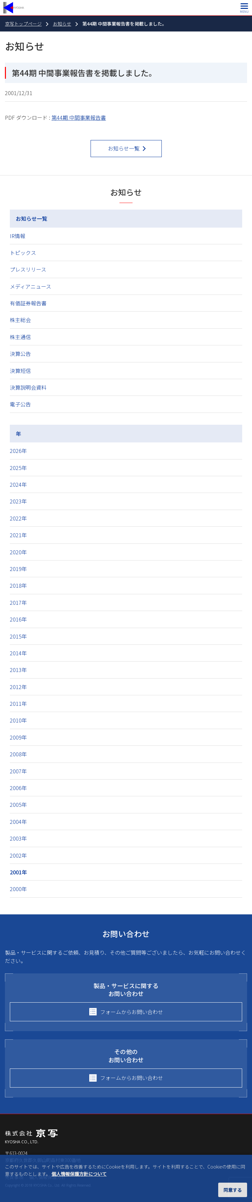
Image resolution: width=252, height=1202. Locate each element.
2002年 (18, 855)
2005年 (18, 804)
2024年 (18, 484)
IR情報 (17, 236)
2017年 (18, 602)
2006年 (18, 788)
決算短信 (20, 371)
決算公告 (20, 353)
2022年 (18, 518)
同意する (232, 1190)
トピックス (23, 252)
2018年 (18, 585)
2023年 (18, 501)
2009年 (18, 737)
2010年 (18, 720)
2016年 (18, 619)
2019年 (18, 569)
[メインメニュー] (244, 7)
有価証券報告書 (28, 303)
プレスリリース (28, 269)
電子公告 (20, 404)
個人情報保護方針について (79, 1174)
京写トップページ (23, 23)
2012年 (18, 687)
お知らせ (62, 23)
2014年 (18, 653)
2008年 (18, 754)
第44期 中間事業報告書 (79, 117)
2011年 (18, 703)
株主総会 (20, 320)
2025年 (18, 468)
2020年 (18, 552)
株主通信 (20, 337)
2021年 (18, 535)
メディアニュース (30, 286)
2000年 (18, 889)
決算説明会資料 (28, 387)
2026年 (18, 451)
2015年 (18, 636)
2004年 (18, 821)
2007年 (18, 771)
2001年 (18, 872)
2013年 (18, 670)
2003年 (18, 838)
